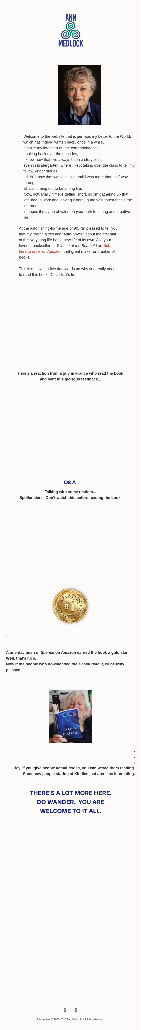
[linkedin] (76, 1010)
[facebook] (64, 1010)
